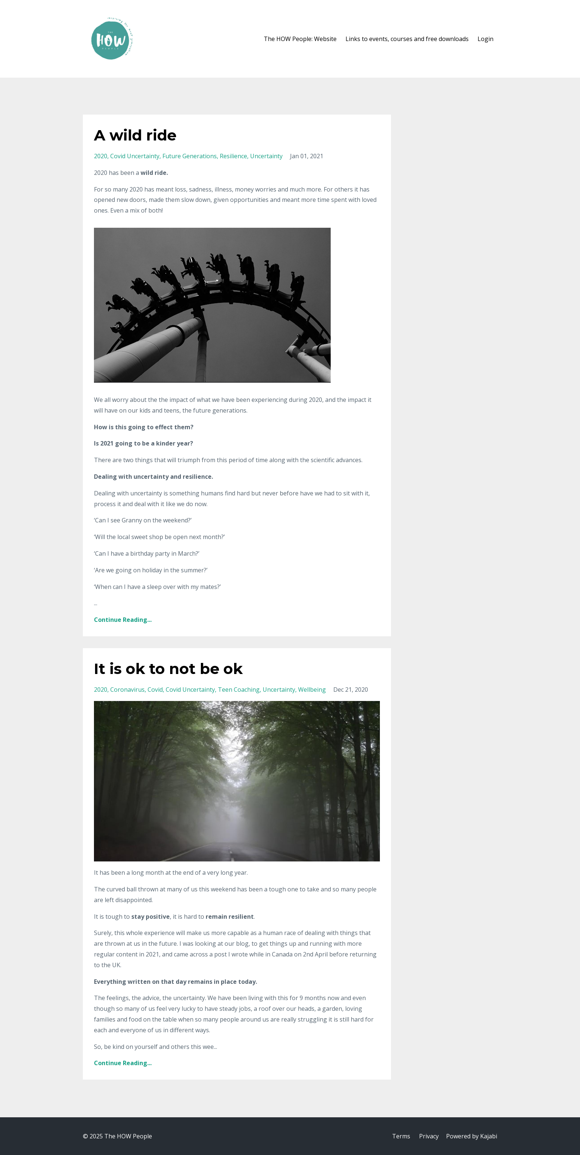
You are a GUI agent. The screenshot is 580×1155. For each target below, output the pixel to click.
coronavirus (127, 689)
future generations (189, 156)
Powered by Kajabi (471, 1136)
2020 (100, 156)
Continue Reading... (123, 620)
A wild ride (135, 135)
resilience (233, 156)
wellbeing (312, 689)
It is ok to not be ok (168, 669)
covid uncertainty (134, 156)
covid (155, 689)
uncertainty (266, 156)
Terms (401, 1136)
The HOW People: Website (300, 39)
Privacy (429, 1136)
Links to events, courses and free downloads (407, 39)
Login (485, 39)
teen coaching (239, 689)
